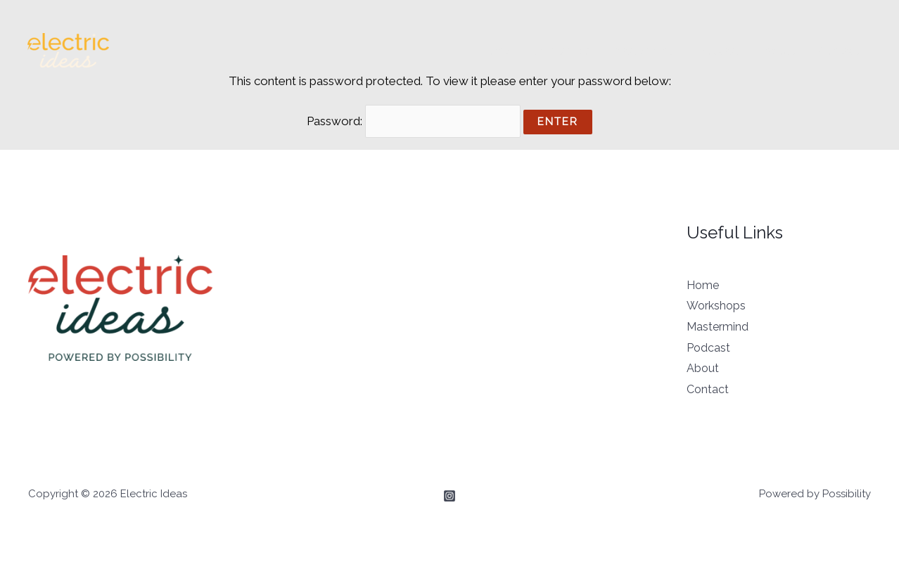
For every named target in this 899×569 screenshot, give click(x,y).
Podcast (719, 50)
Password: (414, 121)
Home (494, 50)
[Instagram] (449, 496)
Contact (840, 50)
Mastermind (644, 50)
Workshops (561, 50)
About (780, 50)
